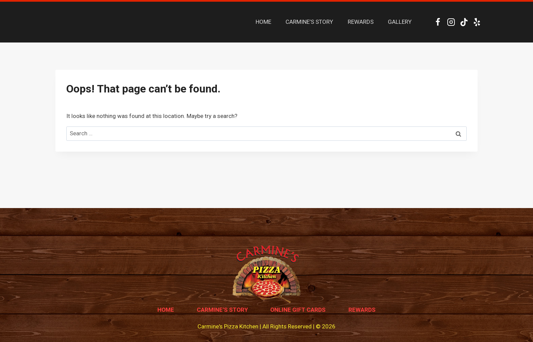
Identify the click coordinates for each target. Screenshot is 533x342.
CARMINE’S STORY (309, 21)
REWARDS (361, 21)
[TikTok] (464, 22)
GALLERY (400, 21)
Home (165, 309)
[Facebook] (438, 22)
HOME (263, 21)
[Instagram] (451, 22)
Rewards (362, 309)
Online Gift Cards (298, 309)
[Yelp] (477, 22)
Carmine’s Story (222, 309)
